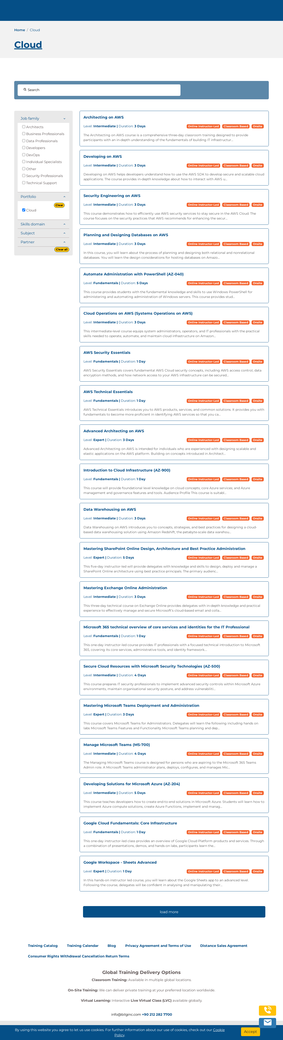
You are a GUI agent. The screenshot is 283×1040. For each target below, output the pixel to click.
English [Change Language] (252, 12)
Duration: (114, 126)
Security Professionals (42, 176)
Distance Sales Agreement (223, 945)
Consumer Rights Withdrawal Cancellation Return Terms (78, 956)
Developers (33, 148)
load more (169, 912)
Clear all (62, 249)
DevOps (31, 155)
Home (19, 30)
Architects (32, 127)
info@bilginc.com (116, 12)
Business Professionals (43, 134)
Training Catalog (43, 945)
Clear (59, 205)
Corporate (178, 12)
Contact (226, 12)
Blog (112, 945)
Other (29, 169)
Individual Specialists (42, 162)
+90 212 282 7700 (77, 12)
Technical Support (39, 183)
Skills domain (33, 224)
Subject (28, 233)
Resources (203, 12)
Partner (27, 242)
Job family (30, 118)
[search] (272, 12)
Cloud (29, 210)
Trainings (153, 12)
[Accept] (250, 1031)
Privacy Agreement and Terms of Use (158, 945)
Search (31, 90)
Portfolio (28, 196)
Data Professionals (40, 141)
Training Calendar (82, 945)
